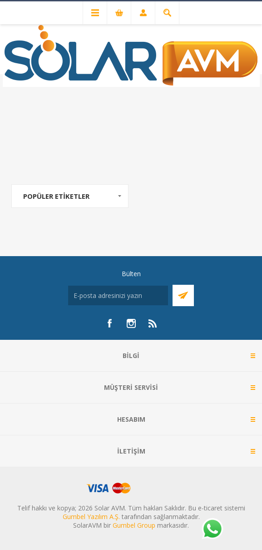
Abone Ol (183, 295)
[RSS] (153, 323)
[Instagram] (131, 323)
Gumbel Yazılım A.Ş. (91, 516)
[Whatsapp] (212, 529)
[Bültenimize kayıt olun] (118, 295)
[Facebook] (109, 323)
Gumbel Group (134, 525)
